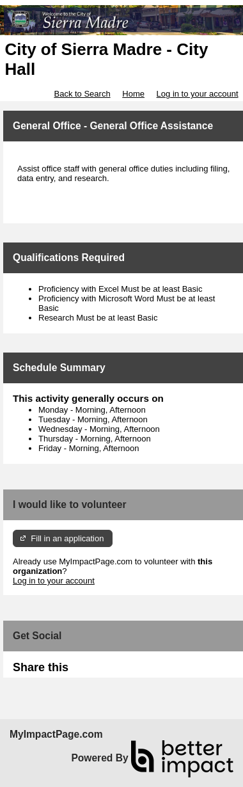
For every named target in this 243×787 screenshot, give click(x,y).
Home (133, 94)
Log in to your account (198, 94)
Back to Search (82, 94)
